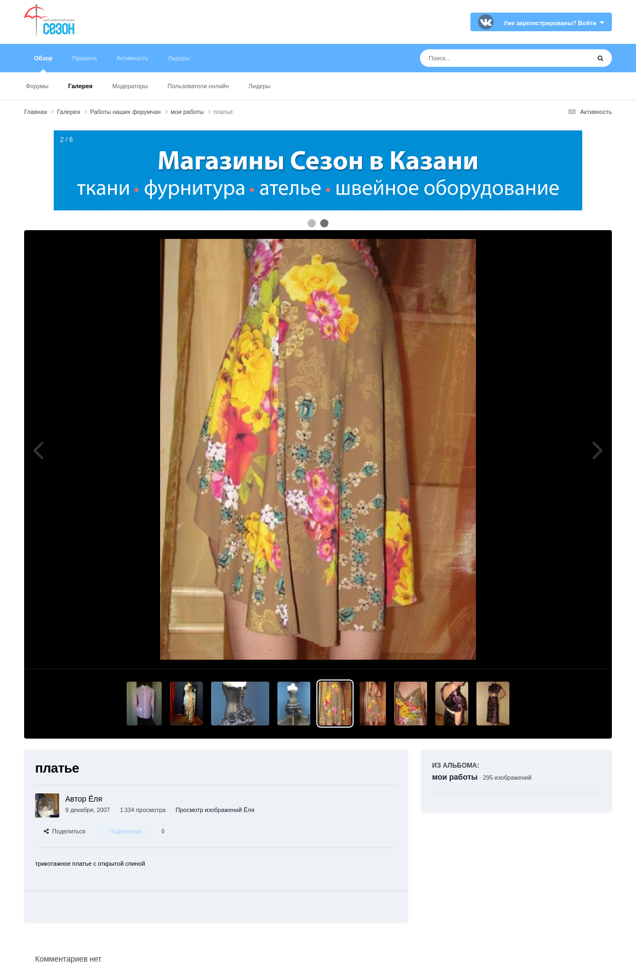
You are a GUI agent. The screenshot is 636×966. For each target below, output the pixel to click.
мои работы (455, 777)
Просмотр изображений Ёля (214, 810)
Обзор (43, 63)
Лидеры (259, 86)
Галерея (80, 86)
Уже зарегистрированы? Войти (553, 23)
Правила (84, 58)
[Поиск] (484, 58)
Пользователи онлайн (198, 86)
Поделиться (65, 831)
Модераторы (130, 86)
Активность (133, 58)
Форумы (37, 86)
